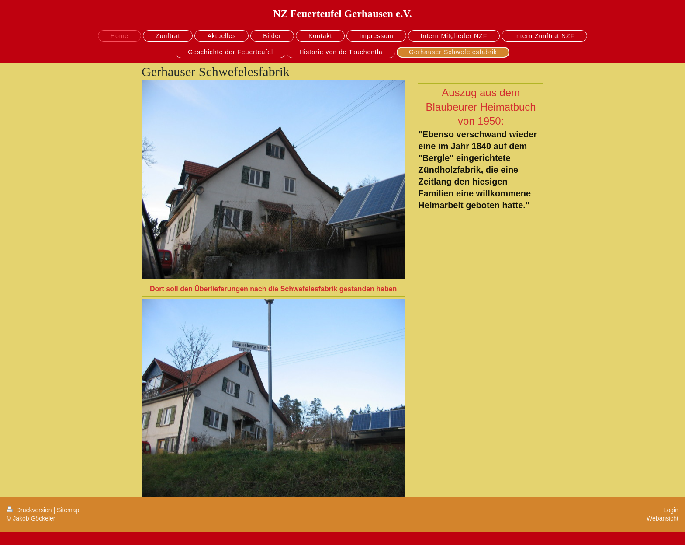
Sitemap (68, 510)
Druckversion (30, 510)
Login (671, 510)
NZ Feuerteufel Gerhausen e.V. (342, 13)
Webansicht (662, 518)
